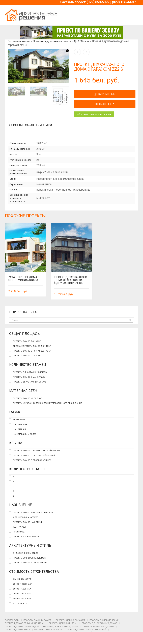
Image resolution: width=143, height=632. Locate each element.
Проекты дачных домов (37, 620)
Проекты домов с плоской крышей (86, 629)
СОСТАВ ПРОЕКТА (104, 104)
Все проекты (12, 620)
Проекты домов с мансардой (22, 626)
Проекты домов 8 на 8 (17, 629)
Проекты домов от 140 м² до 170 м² (24, 623)
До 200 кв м (81, 41)
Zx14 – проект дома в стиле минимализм (23, 279)
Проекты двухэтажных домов (52, 41)
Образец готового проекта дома (94, 114)
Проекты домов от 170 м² (63, 623)
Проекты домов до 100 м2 (70, 620)
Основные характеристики (30, 125)
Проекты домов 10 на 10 (48, 629)
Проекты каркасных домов (98, 626)
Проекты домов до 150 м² (104, 620)
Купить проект (105, 94)
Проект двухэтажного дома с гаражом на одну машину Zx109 (70, 280)
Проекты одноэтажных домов (99, 623)
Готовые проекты (19, 41)
